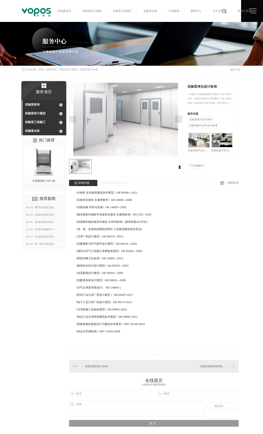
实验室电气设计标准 (200, 119)
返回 (235, 69)
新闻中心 (195, 10)
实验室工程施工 (122, 10)
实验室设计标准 (89, 69)
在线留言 (197, 165)
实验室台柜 (150, 10)
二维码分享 (232, 182)
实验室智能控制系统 (211, 366)
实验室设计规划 (92, 10)
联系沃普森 (244, 10)
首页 (41, 69)
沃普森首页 (64, 10)
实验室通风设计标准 (96, 366)
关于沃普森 (219, 10)
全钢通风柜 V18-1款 (43, 180)
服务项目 (52, 69)
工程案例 (173, 10)
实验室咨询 (32, 104)
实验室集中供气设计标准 (203, 125)
